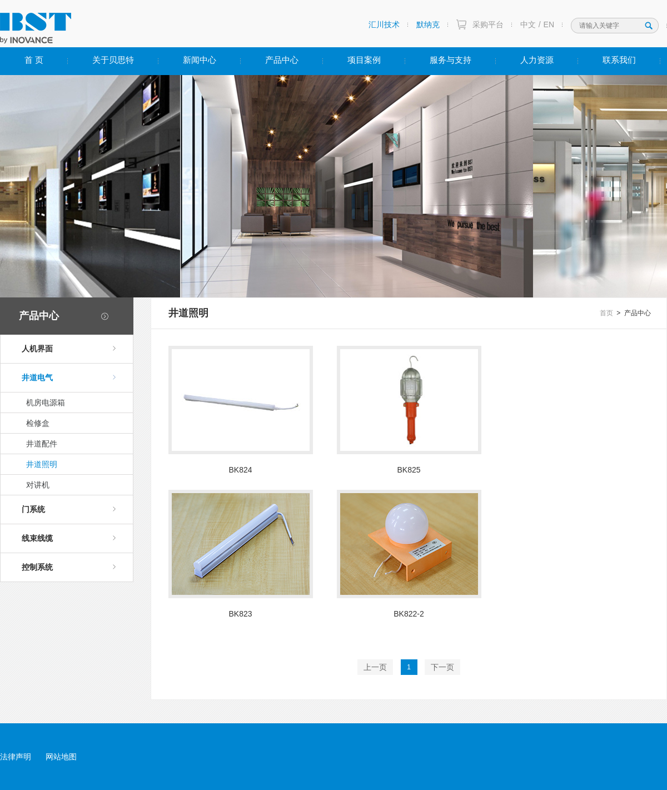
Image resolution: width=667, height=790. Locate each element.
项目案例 (364, 59)
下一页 (442, 667)
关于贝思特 (113, 59)
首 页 (33, 59)
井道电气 (69, 377)
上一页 (375, 667)
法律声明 (15, 756)
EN (549, 24)
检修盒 (37, 423)
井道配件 (41, 443)
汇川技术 (384, 24)
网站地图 (61, 756)
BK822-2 (409, 613)
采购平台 (488, 24)
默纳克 (428, 24)
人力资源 (537, 59)
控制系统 (69, 567)
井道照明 (41, 464)
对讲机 (37, 484)
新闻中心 (199, 59)
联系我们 (619, 59)
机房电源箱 (45, 402)
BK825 (408, 469)
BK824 (240, 469)
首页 (606, 313)
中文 (528, 24)
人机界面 (69, 348)
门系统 (69, 509)
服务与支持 (450, 59)
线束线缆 (69, 538)
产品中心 (281, 59)
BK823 (240, 613)
